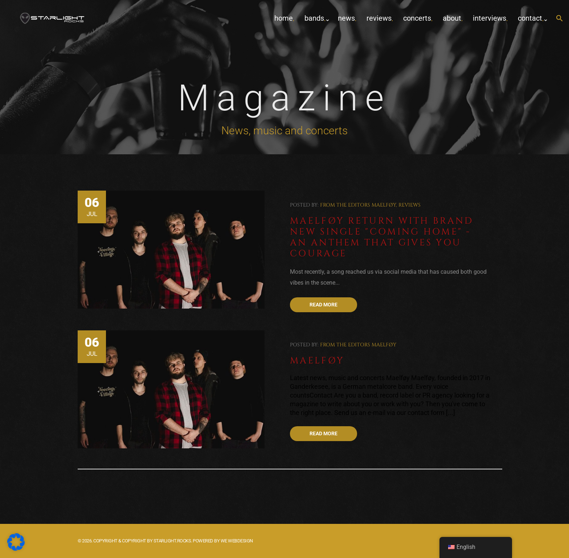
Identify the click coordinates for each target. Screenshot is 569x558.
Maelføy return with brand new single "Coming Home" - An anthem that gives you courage (382, 237)
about (452, 18)
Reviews (379, 18)
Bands (314, 18)
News (346, 18)
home (283, 18)
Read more (323, 304)
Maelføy (384, 204)
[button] (560, 19)
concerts (417, 18)
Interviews (489, 18)
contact (530, 18)
